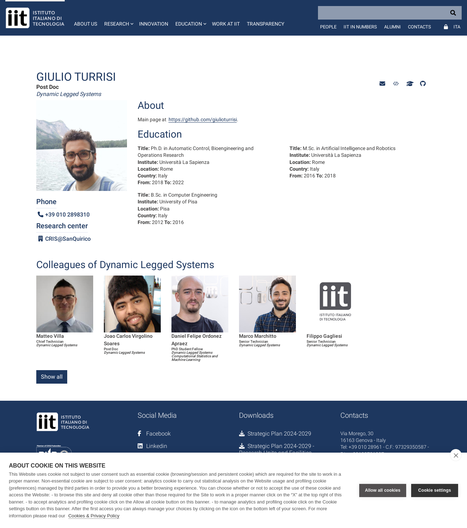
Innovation (153, 24)
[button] (118, 18)
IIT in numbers (360, 27)
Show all (52, 376)
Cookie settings (434, 490)
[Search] (390, 13)
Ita (456, 27)
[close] (456, 455)
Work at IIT (226, 24)
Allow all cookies (382, 490)
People (328, 27)
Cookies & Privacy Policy (94, 515)
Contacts (419, 27)
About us (85, 24)
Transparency (265, 24)
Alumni (392, 27)
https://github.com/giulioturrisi (203, 119)
